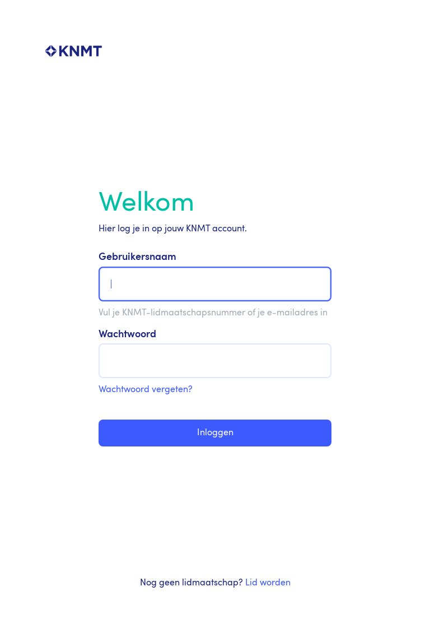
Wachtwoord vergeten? (146, 389)
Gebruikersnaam (137, 257)
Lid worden (268, 583)
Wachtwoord (127, 334)
